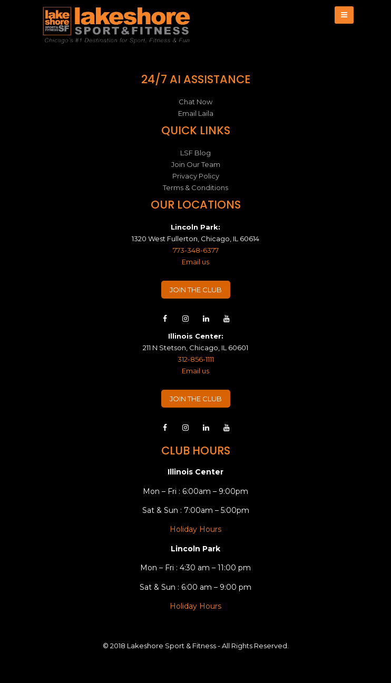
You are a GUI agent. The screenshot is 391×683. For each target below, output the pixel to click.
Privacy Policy (195, 176)
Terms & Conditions (195, 187)
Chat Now (195, 101)
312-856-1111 (196, 359)
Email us (195, 262)
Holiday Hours (195, 529)
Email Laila (195, 113)
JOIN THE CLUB (196, 289)
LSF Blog (195, 153)
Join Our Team (195, 164)
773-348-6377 (196, 250)
